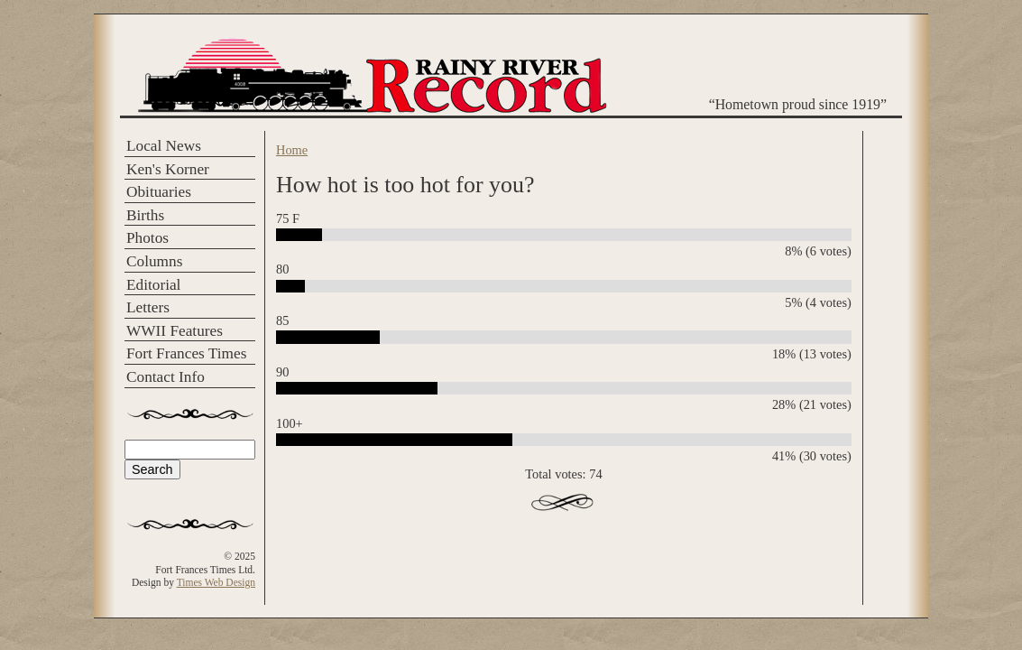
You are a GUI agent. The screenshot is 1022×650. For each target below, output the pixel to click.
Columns (154, 261)
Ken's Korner (167, 169)
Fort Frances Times (186, 353)
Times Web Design (216, 582)
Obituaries (158, 191)
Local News (163, 145)
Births (145, 215)
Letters (148, 307)
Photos (147, 237)
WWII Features (174, 330)
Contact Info (165, 376)
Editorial (153, 284)
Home (292, 150)
